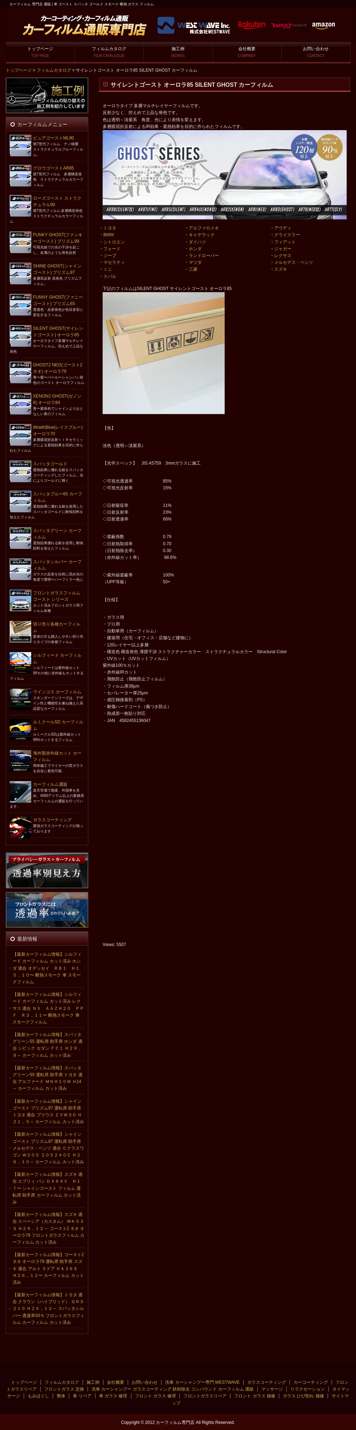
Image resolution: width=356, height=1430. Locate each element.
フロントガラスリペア (204, 1395)
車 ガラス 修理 (113, 1395)
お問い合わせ (316, 52)
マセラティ (114, 262)
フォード (112, 248)
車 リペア (82, 1395)
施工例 (178, 52)
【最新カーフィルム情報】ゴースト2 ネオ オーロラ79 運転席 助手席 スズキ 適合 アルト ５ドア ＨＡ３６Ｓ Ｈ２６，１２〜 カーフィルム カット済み (48, 1268)
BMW (108, 234)
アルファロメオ (204, 228)
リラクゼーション (307, 1389)
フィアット (285, 241)
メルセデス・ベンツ (293, 262)
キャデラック (202, 234)
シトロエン (114, 241)
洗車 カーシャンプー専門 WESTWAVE (202, 1382)
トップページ (40, 52)
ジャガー (282, 248)
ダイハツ (197, 241)
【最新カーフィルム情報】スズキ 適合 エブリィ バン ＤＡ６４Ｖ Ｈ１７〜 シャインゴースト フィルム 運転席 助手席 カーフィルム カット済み (48, 1188)
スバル (109, 276)
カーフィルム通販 (50, 784)
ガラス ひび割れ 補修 (303, 1395)
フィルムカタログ (109, 52)
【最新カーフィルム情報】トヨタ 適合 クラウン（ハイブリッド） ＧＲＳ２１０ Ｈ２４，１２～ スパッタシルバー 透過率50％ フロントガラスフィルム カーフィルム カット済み (48, 1308)
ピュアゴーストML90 (53, 138)
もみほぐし (38, 1395)
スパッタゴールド (50, 463)
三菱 (193, 269)
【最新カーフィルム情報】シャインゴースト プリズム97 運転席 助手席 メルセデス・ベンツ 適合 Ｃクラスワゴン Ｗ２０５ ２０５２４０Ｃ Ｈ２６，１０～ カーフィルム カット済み (48, 1148)
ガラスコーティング (52, 819)
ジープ (109, 255)
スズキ (280, 269)
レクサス (282, 255)
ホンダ (195, 248)
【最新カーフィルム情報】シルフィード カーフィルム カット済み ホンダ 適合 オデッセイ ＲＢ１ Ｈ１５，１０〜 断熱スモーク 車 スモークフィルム (47, 968)
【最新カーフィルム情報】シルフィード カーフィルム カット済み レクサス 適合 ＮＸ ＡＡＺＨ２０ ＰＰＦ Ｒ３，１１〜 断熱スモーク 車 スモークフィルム (48, 1008)
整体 (61, 1395)
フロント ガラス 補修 (254, 1395)
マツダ (195, 262)
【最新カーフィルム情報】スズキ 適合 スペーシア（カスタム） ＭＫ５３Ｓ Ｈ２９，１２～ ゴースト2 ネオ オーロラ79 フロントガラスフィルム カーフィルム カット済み (48, 1228)
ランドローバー (204, 255)
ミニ (107, 269)
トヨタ (109, 228)
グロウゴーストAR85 (53, 168)
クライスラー (287, 234)
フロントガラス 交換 (64, 1389)
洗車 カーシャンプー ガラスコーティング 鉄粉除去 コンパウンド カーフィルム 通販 (173, 1389)
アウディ (282, 228)
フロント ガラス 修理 (155, 1395)
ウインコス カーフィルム (57, 691)
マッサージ (272, 1389)
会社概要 (247, 52)
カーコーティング (311, 1382)
